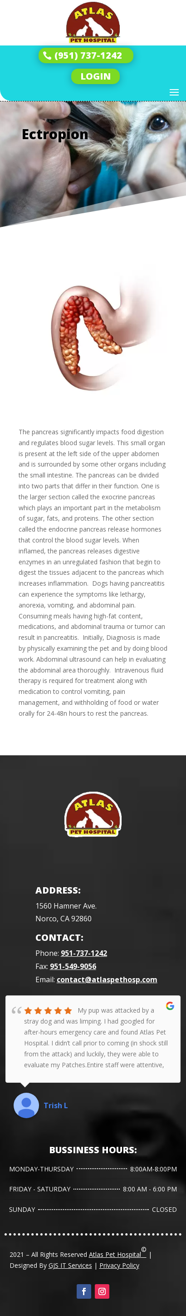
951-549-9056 (73, 966)
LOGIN (95, 76)
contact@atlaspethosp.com (107, 979)
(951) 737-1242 (88, 55)
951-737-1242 (84, 953)
